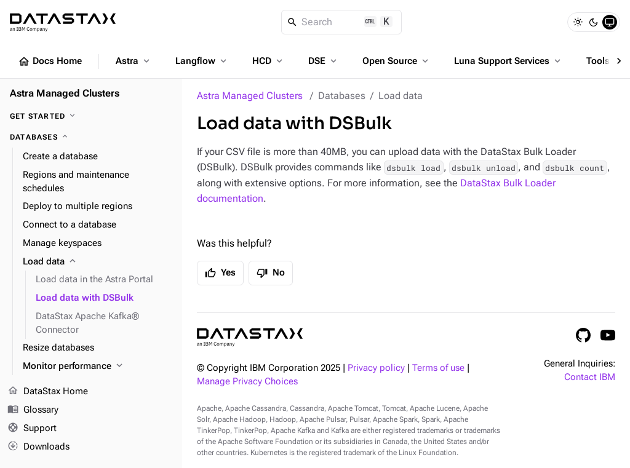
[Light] (577, 22)
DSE (323, 60)
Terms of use (438, 368)
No (271, 273)
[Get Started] (91, 116)
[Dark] (593, 22)
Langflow (202, 60)
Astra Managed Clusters (250, 95)
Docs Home (50, 61)
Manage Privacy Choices (247, 381)
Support (32, 428)
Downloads (38, 446)
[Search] (341, 22)
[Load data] (97, 262)
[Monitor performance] (97, 366)
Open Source (396, 60)
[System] (609, 22)
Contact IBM (589, 377)
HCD (268, 60)
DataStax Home (47, 392)
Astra (134, 60)
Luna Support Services (508, 60)
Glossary (32, 410)
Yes (220, 273)
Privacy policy (376, 368)
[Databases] (91, 137)
